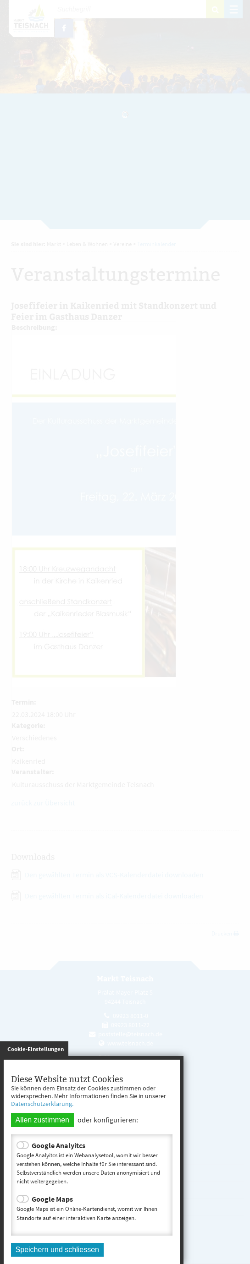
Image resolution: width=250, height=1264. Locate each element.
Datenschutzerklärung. (42, 1104)
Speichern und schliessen (57, 1249)
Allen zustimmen (42, 1120)
